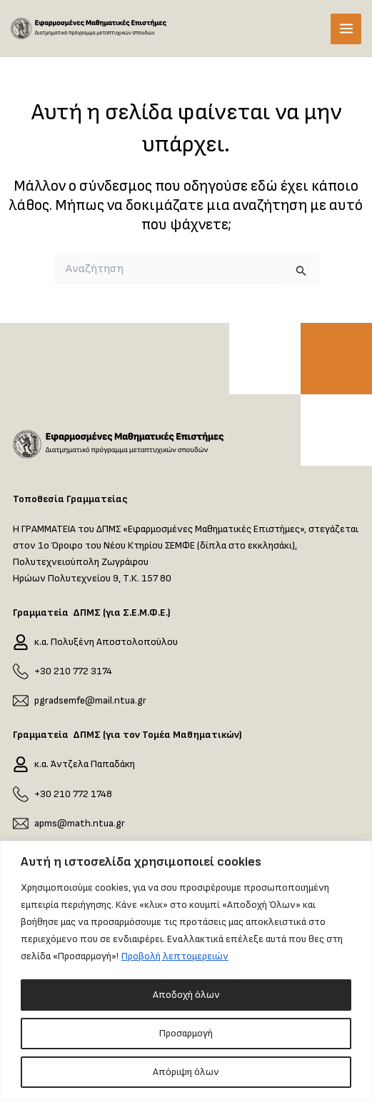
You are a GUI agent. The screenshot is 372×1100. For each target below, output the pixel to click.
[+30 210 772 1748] (21, 793)
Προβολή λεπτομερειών (174, 956)
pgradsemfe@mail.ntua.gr (90, 700)
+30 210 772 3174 (73, 671)
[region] (186, 970)
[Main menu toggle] (346, 29)
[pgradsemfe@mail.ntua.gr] (21, 701)
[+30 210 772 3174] (21, 671)
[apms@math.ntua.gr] (21, 823)
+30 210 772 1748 (73, 794)
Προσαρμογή (186, 1033)
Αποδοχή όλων (186, 995)
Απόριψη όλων (186, 1072)
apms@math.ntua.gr (79, 823)
